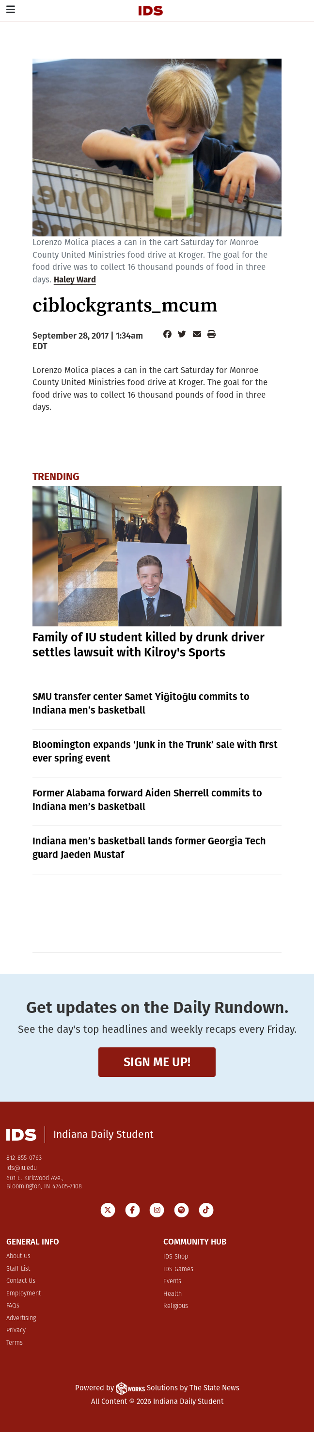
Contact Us (20, 1281)
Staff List (18, 1269)
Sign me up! (157, 1062)
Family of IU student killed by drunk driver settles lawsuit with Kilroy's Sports (148, 645)
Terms (14, 1343)
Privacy (16, 1330)
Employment (23, 1294)
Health (172, 1294)
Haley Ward (75, 280)
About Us (18, 1256)
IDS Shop (175, 1257)
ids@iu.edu (21, 1168)
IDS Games (178, 1269)
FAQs (12, 1306)
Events (172, 1281)
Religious (175, 1306)
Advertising (21, 1318)
